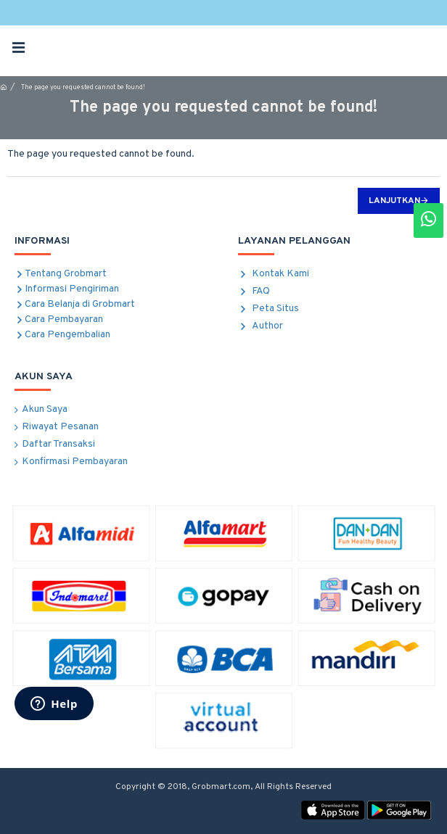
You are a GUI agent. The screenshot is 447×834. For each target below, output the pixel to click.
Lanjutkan (394, 201)
